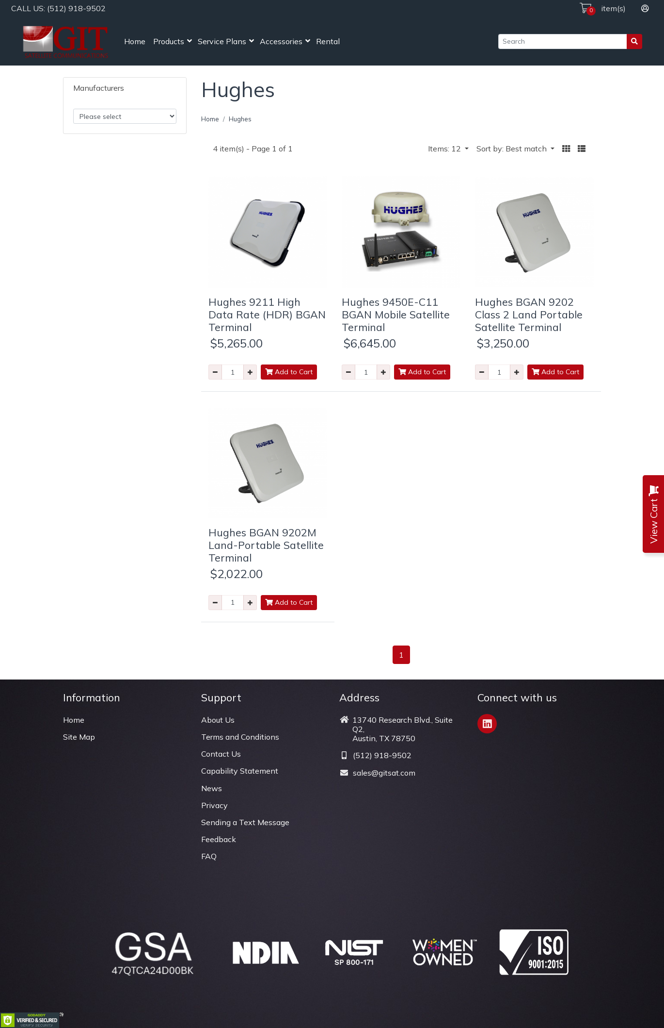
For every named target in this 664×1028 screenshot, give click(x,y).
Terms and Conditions (240, 737)
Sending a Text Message (245, 822)
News (211, 788)
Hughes (240, 119)
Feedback (218, 839)
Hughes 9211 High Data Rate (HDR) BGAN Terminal (267, 314)
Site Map (79, 737)
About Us (218, 720)
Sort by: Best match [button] (512, 148)
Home (134, 41)
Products (168, 41)
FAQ (209, 856)
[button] (566, 148)
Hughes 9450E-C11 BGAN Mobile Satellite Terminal (396, 314)
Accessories (281, 41)
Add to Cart (289, 371)
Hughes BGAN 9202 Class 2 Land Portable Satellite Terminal (529, 314)
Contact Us (221, 754)
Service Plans (222, 41)
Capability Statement (239, 771)
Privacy (214, 805)
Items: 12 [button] (445, 148)
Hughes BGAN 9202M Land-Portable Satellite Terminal (266, 545)
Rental (328, 41)
